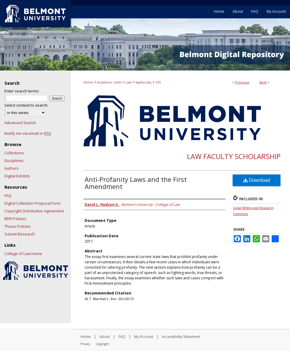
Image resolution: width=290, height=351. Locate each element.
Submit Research (19, 234)
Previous (242, 82)
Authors (11, 168)
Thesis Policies (17, 226)
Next (263, 82)
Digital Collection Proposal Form (32, 203)
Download (256, 180)
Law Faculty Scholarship (234, 156)
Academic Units (109, 82)
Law (128, 82)
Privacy (85, 344)
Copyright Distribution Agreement (34, 211)
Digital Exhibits (17, 176)
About (104, 336)
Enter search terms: (21, 91)
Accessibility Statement (181, 336)
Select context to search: (26, 105)
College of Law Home (23, 253)
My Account (143, 336)
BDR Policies (15, 218)
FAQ (8, 195)
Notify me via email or (27, 133)
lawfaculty (144, 82)
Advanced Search (20, 122)
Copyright (102, 344)
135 (158, 82)
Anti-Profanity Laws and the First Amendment (136, 183)
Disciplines (14, 160)
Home (88, 82)
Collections (14, 153)
